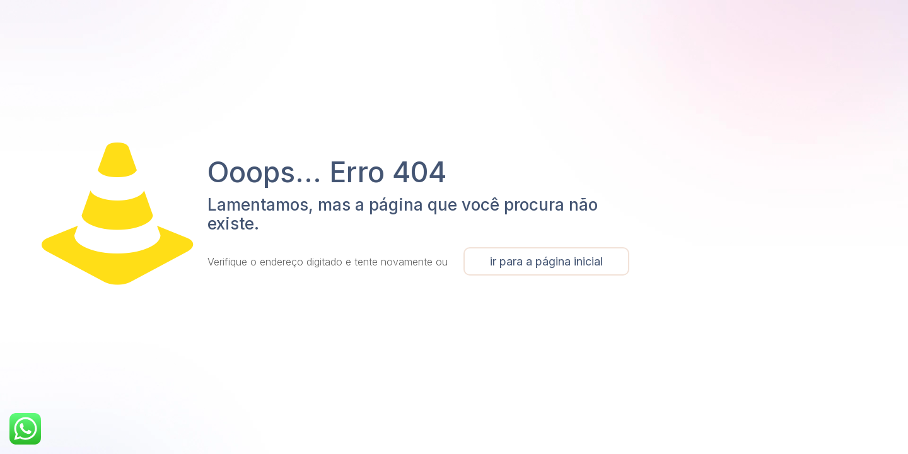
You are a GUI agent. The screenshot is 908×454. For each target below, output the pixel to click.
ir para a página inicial (546, 261)
